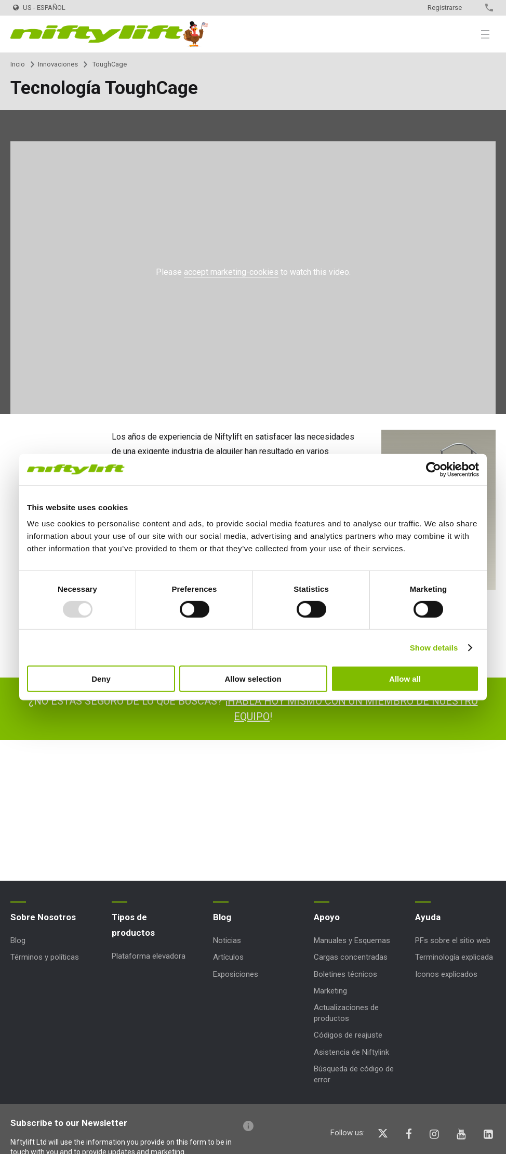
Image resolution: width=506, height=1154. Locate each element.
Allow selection (252, 678)
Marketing (330, 991)
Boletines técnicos (345, 974)
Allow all (405, 678)
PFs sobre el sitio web (452, 940)
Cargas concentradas (351, 957)
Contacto (470, 7)
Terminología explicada (454, 957)
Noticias (227, 940)
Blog (17, 940)
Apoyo (327, 917)
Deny (101, 678)
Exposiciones (235, 974)
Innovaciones (58, 64)
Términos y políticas (44, 957)
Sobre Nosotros (43, 917)
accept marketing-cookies (231, 272)
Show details (434, 647)
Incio (17, 64)
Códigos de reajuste (348, 1035)
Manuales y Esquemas (352, 940)
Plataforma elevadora (148, 956)
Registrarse (445, 7)
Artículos (228, 957)
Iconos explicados (446, 974)
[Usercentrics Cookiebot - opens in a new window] (433, 469)
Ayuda (428, 917)
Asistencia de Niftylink (351, 1052)
